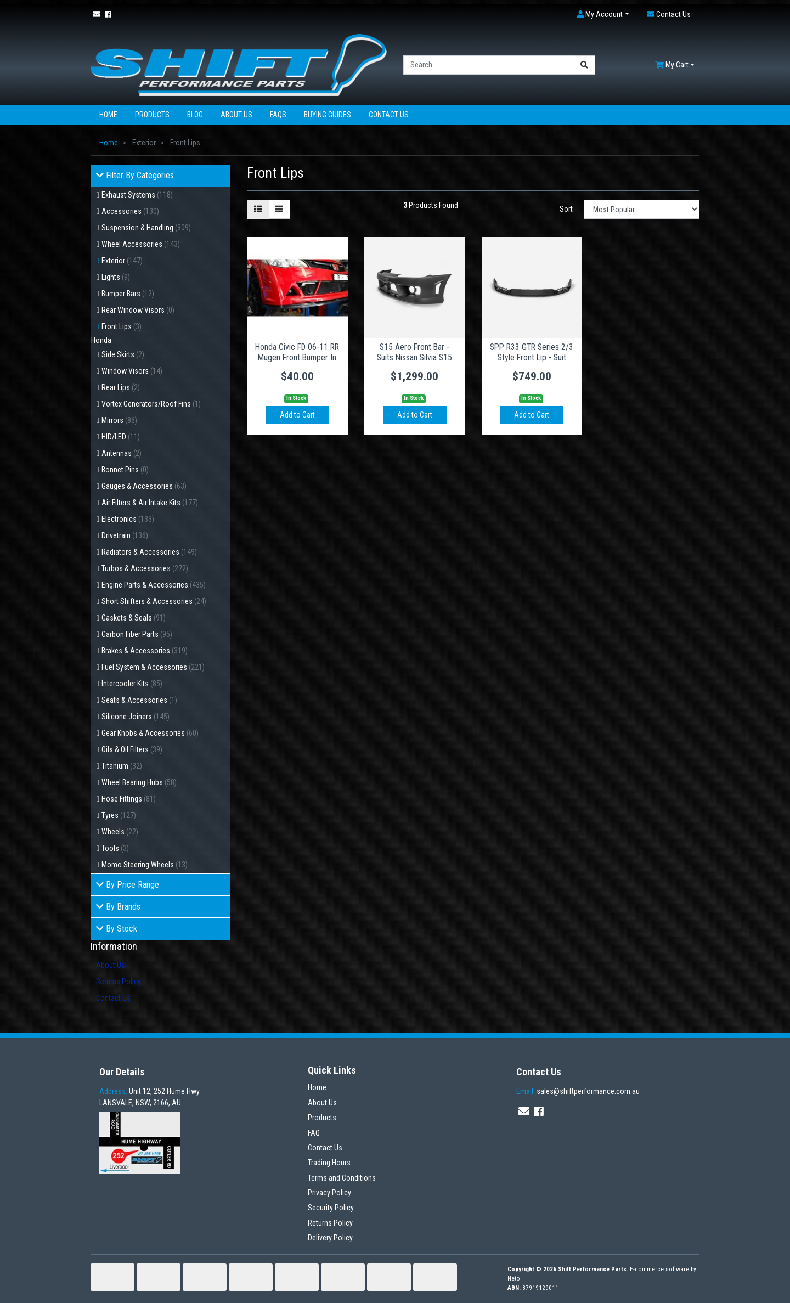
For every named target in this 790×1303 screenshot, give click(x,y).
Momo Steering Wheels (144, 864)
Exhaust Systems (137, 194)
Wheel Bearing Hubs (139, 782)
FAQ (314, 1133)
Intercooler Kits (131, 683)
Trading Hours (329, 1162)
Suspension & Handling (146, 227)
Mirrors (119, 420)
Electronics (127, 519)
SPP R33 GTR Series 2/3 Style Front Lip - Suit (531, 352)
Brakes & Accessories (144, 650)
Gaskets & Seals (133, 617)
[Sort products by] (641, 209)
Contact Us (389, 114)
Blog (195, 114)
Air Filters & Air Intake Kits (149, 502)
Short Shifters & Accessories (153, 601)
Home (108, 114)
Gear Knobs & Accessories (150, 733)
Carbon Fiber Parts (136, 634)
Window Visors (131, 370)
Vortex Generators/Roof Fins (151, 403)
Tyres (118, 815)
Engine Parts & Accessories (153, 584)
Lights (115, 277)
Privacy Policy (329, 1192)
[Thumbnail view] (258, 209)
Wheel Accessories (140, 244)
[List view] (279, 209)
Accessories (130, 211)
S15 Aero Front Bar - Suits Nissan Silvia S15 (414, 352)
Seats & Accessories (139, 700)
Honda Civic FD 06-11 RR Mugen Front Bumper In (297, 352)
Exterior (122, 260)
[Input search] (488, 65)
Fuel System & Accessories (153, 667)
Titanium (121, 766)
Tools (115, 848)
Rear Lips (120, 387)
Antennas (121, 453)
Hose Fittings (128, 798)
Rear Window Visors (137, 310)
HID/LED (120, 436)
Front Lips (121, 326)
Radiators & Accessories (149, 552)
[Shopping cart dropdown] (674, 65)
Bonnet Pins (125, 469)
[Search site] (584, 65)
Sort (566, 209)
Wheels (119, 831)
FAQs (278, 114)
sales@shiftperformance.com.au (578, 1091)
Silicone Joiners (135, 716)
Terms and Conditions (342, 1178)
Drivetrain (124, 535)
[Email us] (96, 14)
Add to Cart (297, 414)
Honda (101, 340)
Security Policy (331, 1207)
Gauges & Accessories (144, 486)
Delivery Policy (330, 1237)
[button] (603, 14)
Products (152, 114)
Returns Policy (118, 981)
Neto (513, 1278)
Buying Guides (327, 114)
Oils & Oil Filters (131, 749)
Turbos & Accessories (144, 568)
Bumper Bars (127, 293)
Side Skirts (122, 354)
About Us (236, 114)
